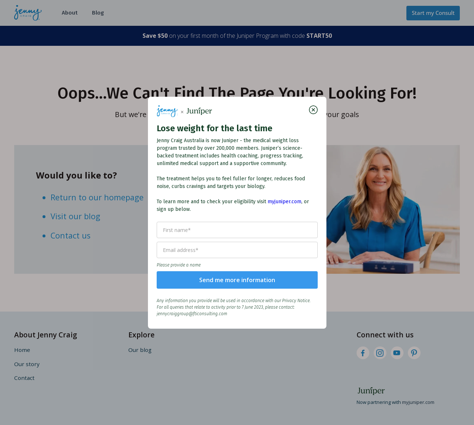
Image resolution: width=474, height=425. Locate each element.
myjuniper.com (284, 202)
